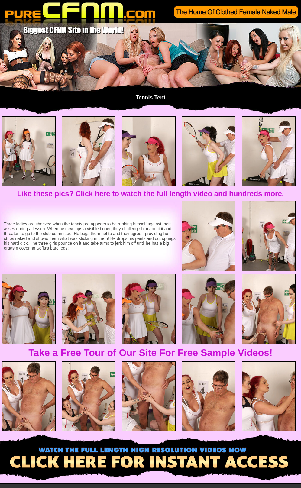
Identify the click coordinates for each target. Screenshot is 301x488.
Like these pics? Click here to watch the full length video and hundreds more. (150, 193)
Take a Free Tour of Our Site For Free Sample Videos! (150, 352)
